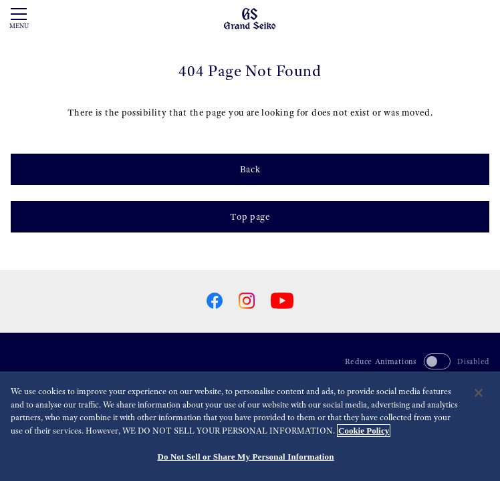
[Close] (478, 393)
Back (250, 169)
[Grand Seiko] (249, 18)
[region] (250, 426)
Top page (250, 216)
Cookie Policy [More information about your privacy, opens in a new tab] (363, 431)
